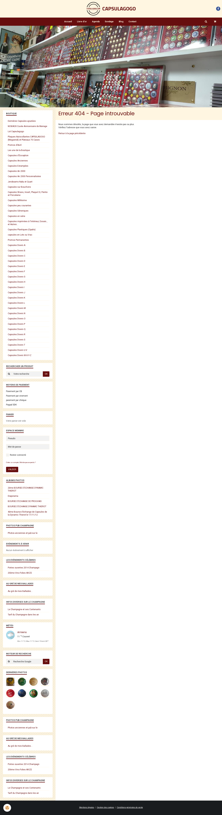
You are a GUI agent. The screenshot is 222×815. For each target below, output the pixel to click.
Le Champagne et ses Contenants (24, 609)
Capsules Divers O (16, 318)
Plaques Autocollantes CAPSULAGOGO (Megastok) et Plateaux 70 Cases (26, 138)
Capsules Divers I (16, 287)
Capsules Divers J (16, 292)
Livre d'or (82, 21)
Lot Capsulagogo (16, 131)
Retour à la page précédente (72, 133)
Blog (121, 21)
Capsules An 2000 (16, 171)
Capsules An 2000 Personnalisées (24, 176)
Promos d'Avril (15, 145)
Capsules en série (16, 216)
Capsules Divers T (16, 345)
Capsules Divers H (16, 282)
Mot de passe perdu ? (28, 462)
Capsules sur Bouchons (19, 187)
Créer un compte (12, 462)
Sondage (109, 21)
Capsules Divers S (16, 339)
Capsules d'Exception (18, 155)
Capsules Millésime (17, 200)
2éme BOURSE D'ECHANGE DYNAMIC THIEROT (25, 489)
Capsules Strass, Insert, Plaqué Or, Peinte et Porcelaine (28, 193)
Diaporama (13, 496)
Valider (12, 469)
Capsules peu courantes (19, 205)
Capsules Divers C (16, 256)
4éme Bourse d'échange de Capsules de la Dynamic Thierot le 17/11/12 (27, 513)
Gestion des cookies (105, 807)
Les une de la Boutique (19, 150)
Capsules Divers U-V (17, 350)
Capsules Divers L (16, 303)
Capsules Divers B (16, 250)
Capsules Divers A (16, 245)
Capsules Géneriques (18, 211)
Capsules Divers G (16, 276)
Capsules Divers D (16, 261)
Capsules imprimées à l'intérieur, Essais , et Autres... (27, 223)
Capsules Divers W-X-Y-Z (19, 355)
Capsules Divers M (17, 308)
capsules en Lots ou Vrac (20, 235)
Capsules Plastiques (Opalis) (22, 229)
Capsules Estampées (18, 166)
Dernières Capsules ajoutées (22, 121)
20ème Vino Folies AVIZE (20, 573)
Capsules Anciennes (18, 160)
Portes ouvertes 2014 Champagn (23, 567)
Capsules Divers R (16, 334)
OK (46, 374)
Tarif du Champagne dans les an (23, 614)
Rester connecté (16, 455)
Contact (132, 21)
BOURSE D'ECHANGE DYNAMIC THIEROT (27, 506)
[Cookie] (7, 808)
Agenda (96, 21)
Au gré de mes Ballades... (20, 591)
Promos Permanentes (18, 240)
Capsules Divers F (16, 271)
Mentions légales (86, 807)
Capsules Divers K (16, 298)
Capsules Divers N (16, 313)
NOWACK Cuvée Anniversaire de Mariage (27, 126)
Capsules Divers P (16, 324)
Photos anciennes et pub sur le (22, 533)
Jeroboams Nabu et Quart (20, 182)
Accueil (68, 21)
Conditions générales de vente (130, 807)
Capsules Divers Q (16, 329)
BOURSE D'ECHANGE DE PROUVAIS (24, 501)
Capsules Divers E (16, 266)
